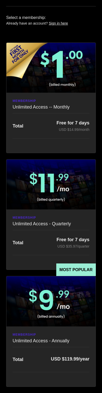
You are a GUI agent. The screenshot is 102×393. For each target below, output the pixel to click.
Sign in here (58, 23)
